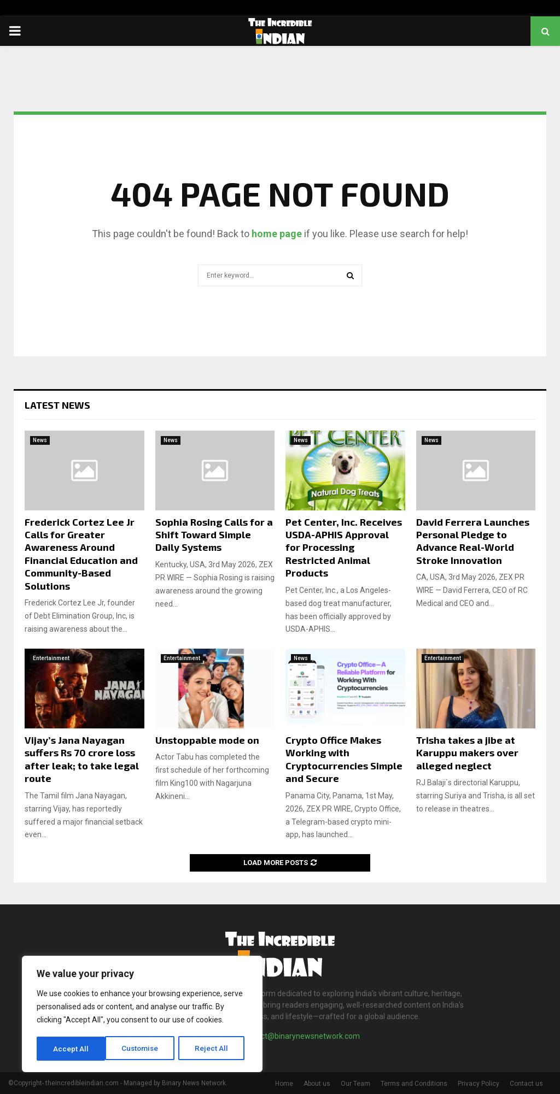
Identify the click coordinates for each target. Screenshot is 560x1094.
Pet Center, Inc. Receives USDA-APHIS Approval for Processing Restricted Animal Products (343, 547)
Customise (71, 1048)
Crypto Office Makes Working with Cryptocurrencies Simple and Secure (343, 759)
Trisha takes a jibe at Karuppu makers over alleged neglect (467, 753)
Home (284, 1083)
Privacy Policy (478, 1083)
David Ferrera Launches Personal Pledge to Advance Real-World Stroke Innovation (472, 541)
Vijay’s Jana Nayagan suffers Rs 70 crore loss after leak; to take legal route (82, 759)
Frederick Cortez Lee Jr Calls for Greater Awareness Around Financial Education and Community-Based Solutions (81, 554)
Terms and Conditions (414, 1083)
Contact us (526, 1083)
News (40, 440)
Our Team (355, 1083)
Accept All (214, 1048)
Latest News (57, 405)
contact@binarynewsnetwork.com (300, 1036)
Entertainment (51, 658)
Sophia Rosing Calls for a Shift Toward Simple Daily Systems (214, 535)
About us (317, 1083)
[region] (142, 1014)
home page (277, 233)
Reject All (144, 1048)
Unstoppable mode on (207, 740)
